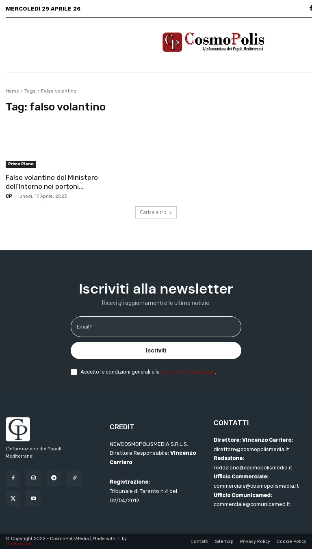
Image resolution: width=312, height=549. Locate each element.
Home (12, 91)
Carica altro (156, 212)
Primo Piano (21, 164)
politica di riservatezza (188, 372)
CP (9, 196)
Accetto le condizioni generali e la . (148, 372)
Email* (84, 327)
